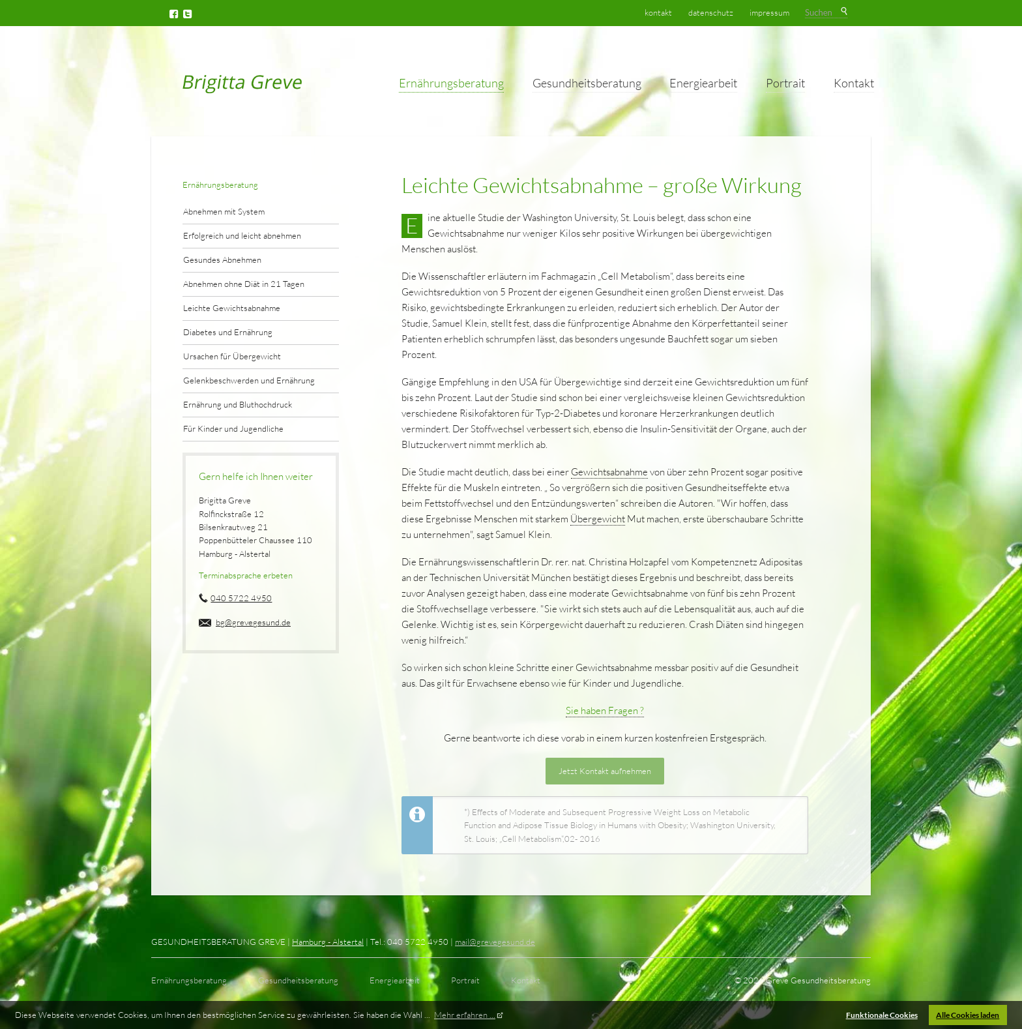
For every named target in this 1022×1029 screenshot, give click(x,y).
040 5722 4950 (241, 598)
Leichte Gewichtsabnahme (231, 308)
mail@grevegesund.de (495, 941)
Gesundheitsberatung (587, 83)
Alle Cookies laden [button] (967, 1014)
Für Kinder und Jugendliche (233, 428)
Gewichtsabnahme (609, 472)
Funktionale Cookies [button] (882, 1014)
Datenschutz (710, 12)
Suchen (843, 12)
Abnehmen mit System (224, 211)
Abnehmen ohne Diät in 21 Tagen (243, 283)
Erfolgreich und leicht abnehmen (242, 235)
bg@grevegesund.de (253, 622)
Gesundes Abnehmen (222, 259)
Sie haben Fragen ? (605, 710)
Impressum (769, 12)
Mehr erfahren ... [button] (464, 1014)
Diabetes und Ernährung (227, 332)
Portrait (785, 83)
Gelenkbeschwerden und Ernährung (249, 380)
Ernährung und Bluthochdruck (237, 404)
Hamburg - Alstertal (328, 941)
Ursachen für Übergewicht (232, 356)
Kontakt (854, 83)
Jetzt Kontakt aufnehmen (605, 771)
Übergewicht (597, 519)
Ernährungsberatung (451, 83)
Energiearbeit (703, 83)
